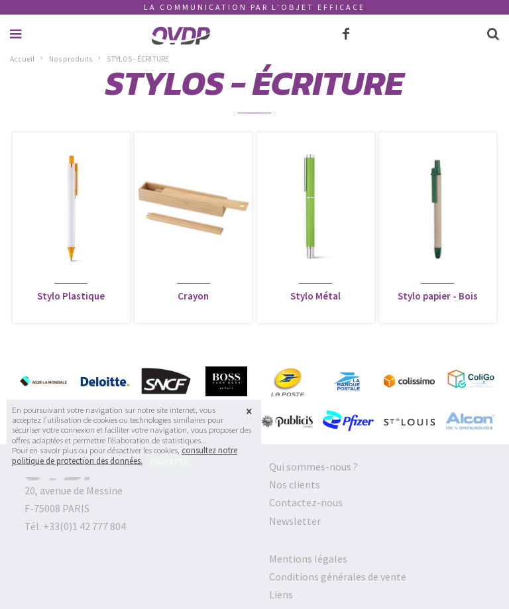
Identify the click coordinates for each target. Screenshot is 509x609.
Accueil (22, 59)
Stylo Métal (315, 296)
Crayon (193, 296)
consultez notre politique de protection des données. (124, 455)
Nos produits (70, 59)
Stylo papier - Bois (438, 296)
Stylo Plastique (71, 296)
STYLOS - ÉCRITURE (138, 59)
